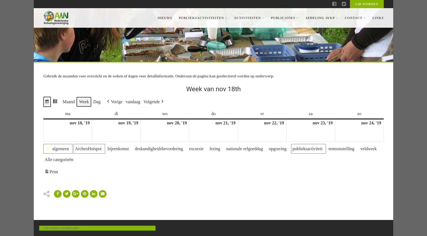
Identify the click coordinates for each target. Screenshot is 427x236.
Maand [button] (69, 101)
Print (51, 172)
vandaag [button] (133, 101)
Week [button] (84, 101)
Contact (355, 18)
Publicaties (284, 18)
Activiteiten (249, 18)
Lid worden (366, 4)
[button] (47, 102)
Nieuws (164, 18)
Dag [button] (96, 101)
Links (378, 18)
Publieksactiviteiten (203, 18)
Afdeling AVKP (321, 18)
